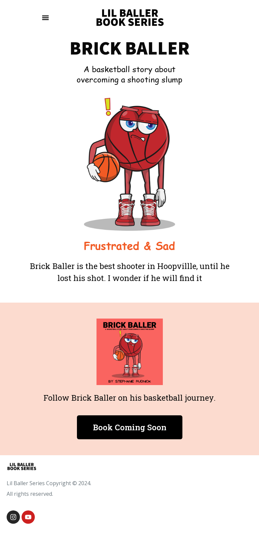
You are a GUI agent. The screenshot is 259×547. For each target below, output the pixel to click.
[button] (45, 17)
